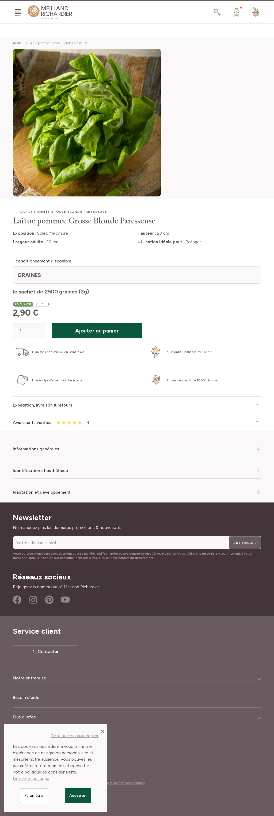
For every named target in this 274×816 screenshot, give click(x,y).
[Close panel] (102, 731)
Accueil (18, 43)
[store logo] (50, 12)
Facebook (17, 599)
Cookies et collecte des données (121, 783)
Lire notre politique (31, 778)
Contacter (48, 651)
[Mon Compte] (236, 12)
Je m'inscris (245, 542)
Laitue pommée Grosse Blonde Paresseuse (58, 43)
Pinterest (49, 599)
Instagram (33, 599)
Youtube (65, 599)
